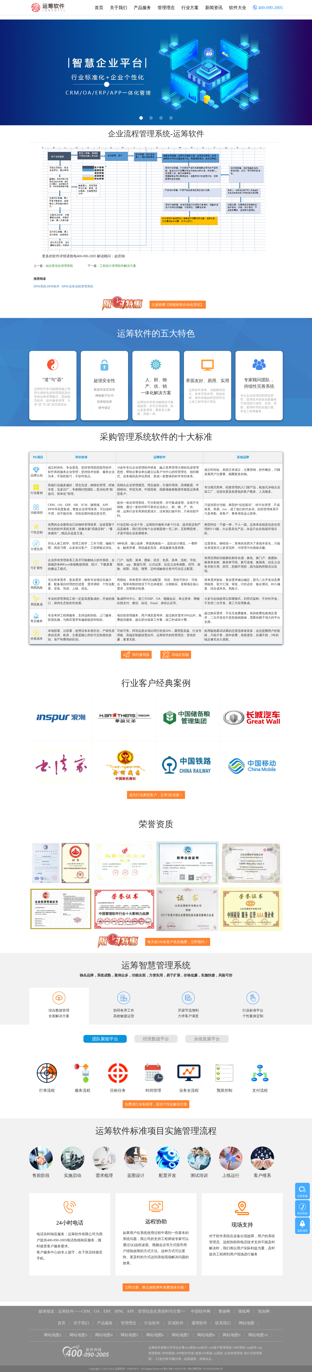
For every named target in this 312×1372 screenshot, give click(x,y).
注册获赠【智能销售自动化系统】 (178, 304)
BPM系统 (168, 1346)
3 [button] (161, 118)
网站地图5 (129, 1329)
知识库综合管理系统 (59, 265)
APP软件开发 (185, 1346)
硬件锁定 (104, 407)
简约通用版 (136, 654)
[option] (156, 72)
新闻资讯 (214, 7)
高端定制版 (175, 654)
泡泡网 (264, 1306)
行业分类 (162, 1352)
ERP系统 (239, 1341)
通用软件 (199, 1318)
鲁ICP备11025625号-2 (176, 1362)
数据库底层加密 (104, 389)
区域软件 (176, 1318)
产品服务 (142, 7)
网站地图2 (53, 1329)
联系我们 (223, 1318)
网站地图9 (231, 1329)
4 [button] (171, 118)
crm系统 (190, 1341)
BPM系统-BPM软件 (47, 286)
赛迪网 (224, 1306)
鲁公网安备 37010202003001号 (205, 1362)
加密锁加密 (104, 401)
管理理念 (166, 7)
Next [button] (299, 73)
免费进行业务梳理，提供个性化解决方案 (156, 1099)
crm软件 (202, 1341)
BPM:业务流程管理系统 (77, 286)
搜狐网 (244, 1306)
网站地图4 (104, 1329)
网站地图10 (258, 1329)
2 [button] (151, 118)
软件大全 (237, 7)
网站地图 (246, 1318)
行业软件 (152, 1318)
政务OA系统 (203, 1346)
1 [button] (141, 118)
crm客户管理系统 (220, 1341)
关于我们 (118, 7)
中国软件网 (200, 1306)
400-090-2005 (268, 8)
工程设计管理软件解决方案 (118, 265)
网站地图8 (206, 1329)
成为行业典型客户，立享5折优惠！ (156, 792)
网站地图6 (155, 1329)
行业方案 (190, 7)
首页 (99, 7)
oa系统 (218, 1346)
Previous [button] (13, 73)
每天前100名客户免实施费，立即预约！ (177, 937)
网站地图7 (180, 1329)
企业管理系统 (233, 1346)
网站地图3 (78, 1329)
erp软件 (252, 1341)
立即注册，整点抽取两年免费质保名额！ (156, 1282)
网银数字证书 (104, 395)
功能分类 (175, 1352)
